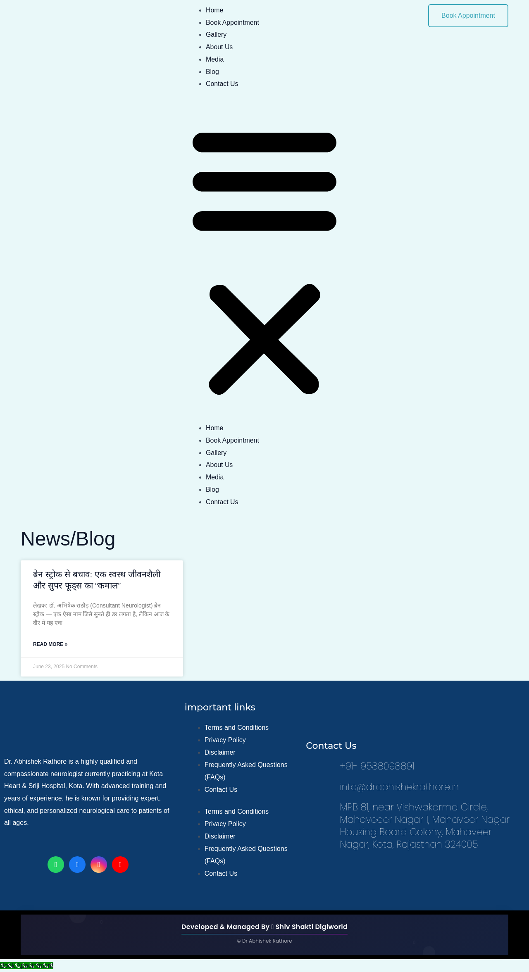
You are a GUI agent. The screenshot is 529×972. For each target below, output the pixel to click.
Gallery (216, 34)
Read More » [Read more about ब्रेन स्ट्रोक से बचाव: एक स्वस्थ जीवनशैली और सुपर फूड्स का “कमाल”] (50, 644)
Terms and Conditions (237, 727)
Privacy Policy (225, 740)
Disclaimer (220, 752)
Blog (212, 71)
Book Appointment (233, 22)
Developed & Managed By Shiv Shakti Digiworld (264, 927)
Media (215, 59)
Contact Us (222, 83)
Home (215, 10)
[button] (264, 261)
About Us (219, 46)
